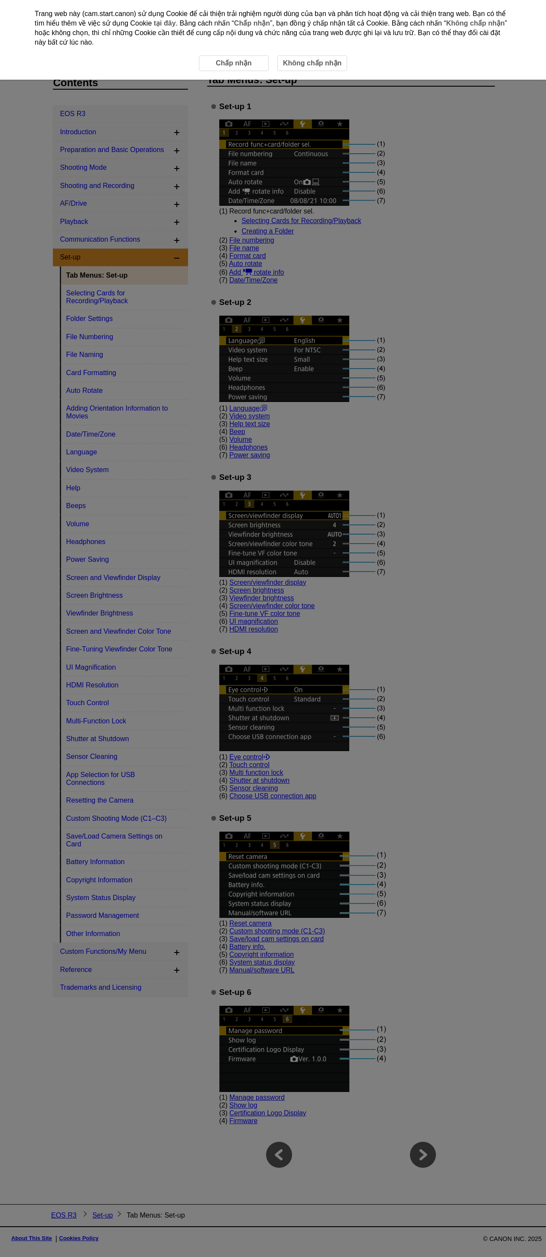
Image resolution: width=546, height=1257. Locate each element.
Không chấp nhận (475, 23)
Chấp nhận (252, 23)
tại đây (165, 23)
